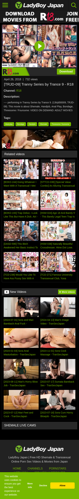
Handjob (32, 124)
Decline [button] (43, 485)
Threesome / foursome (60, 124)
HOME (17, 468)
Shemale (43, 124)
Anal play (9, 124)
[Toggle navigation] (5, 5)
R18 (18, 90)
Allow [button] (62, 485)
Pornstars (57, 468)
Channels (35, 468)
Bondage (20, 124)
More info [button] (30, 485)
